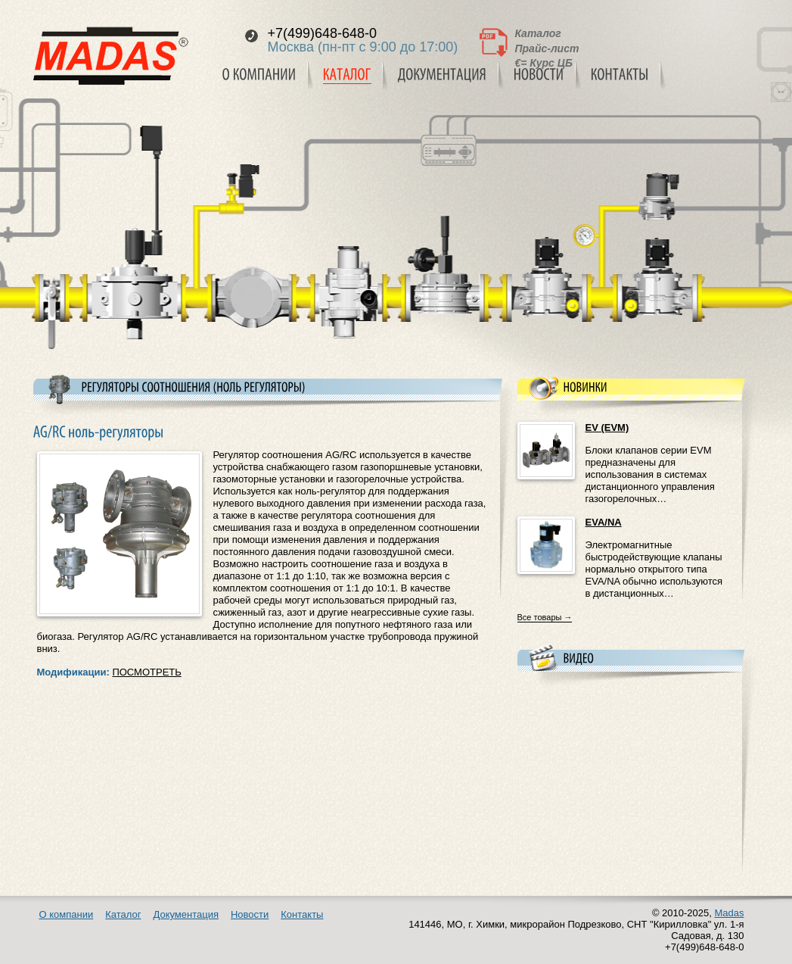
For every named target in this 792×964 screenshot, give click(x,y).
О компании (66, 914)
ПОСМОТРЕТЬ (146, 672)
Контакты (302, 914)
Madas (729, 913)
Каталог (538, 33)
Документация (186, 914)
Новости (250, 914)
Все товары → (545, 617)
